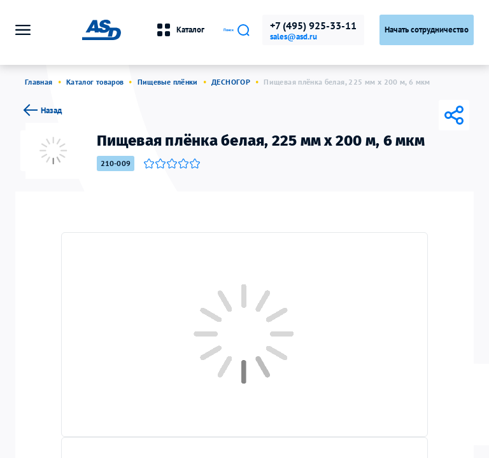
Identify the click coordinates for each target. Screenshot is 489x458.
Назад (41, 110)
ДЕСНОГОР (230, 82)
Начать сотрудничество (427, 29)
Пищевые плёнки (168, 82)
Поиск (215, 30)
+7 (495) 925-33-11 (313, 25)
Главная (39, 82)
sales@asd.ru (293, 37)
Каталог (136, 30)
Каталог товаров (95, 82)
